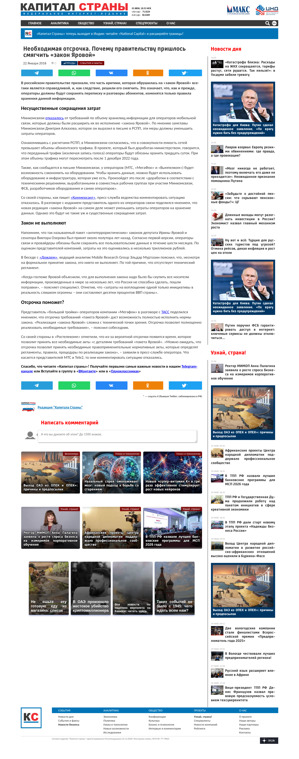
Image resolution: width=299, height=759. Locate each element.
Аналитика (60, 23)
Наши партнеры (249, 724)
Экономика (71, 453)
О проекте (245, 716)
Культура (154, 720)
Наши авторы (247, 720)
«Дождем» (48, 256)
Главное (35, 23)
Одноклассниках (125, 370)
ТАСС (165, 311)
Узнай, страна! (115, 23)
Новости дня (226, 49)
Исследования (112, 732)
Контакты (245, 732)
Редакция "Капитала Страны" (59, 407)
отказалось (54, 117)
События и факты (68, 720)
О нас (171, 23)
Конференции (157, 716)
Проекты (200, 710)
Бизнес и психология (161, 724)
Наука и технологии (127, 453)
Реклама (244, 728)
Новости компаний (205, 724)
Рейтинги (199, 728)
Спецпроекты (147, 23)
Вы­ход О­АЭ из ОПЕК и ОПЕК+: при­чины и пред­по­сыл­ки (243, 434)
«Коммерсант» (82, 196)
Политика (109, 720)
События (64, 710)
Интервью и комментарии (165, 728)
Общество (86, 23)
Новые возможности (116, 728)
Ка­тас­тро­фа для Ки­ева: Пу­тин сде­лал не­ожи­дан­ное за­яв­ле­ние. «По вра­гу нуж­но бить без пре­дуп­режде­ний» (243, 129)
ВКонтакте (86, 370)
